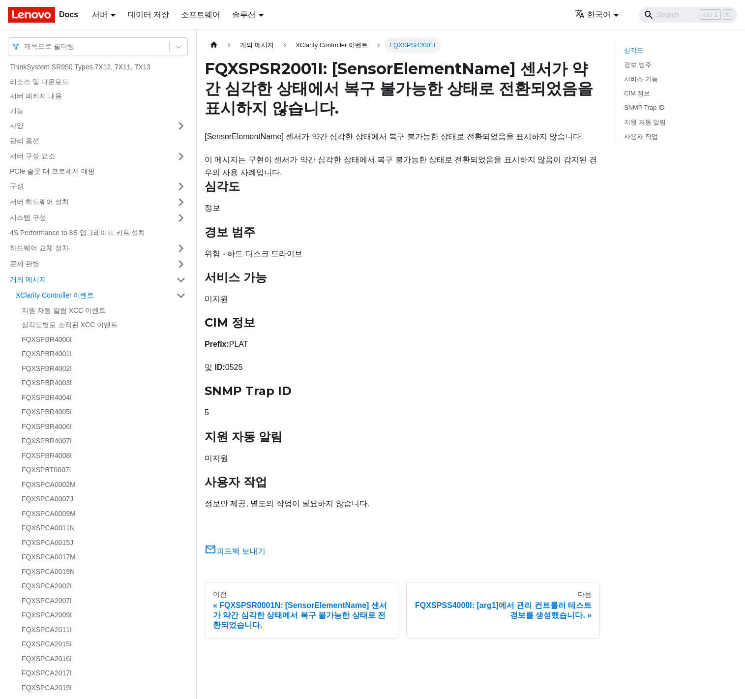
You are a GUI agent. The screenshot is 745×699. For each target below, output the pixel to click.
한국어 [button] (593, 14)
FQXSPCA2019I (47, 688)
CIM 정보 (637, 93)
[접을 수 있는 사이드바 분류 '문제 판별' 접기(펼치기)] (181, 264)
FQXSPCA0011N (48, 528)
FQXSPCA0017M (49, 557)
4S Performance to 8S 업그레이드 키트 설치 (77, 233)
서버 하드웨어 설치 (39, 202)
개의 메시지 (28, 279)
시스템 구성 (28, 217)
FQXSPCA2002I (47, 586)
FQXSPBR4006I (47, 426)
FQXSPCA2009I (47, 615)
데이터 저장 (148, 14)
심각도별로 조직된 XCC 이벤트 (70, 325)
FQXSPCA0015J (47, 543)
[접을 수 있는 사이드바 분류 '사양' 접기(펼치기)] (181, 126)
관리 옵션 (24, 141)
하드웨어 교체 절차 (39, 248)
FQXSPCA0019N (48, 572)
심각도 (633, 50)
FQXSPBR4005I (47, 412)
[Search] (688, 15)
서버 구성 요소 (32, 156)
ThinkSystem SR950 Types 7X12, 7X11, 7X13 (80, 67)
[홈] (214, 45)
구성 (17, 186)
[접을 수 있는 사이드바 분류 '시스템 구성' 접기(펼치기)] (181, 218)
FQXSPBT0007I (46, 470)
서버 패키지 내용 (36, 96)
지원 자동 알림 (645, 122)
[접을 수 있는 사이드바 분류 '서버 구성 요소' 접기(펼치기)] (181, 156)
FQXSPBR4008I (47, 455)
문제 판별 (24, 264)
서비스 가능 (641, 79)
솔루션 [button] (244, 14)
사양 (17, 125)
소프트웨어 (200, 14)
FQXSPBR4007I (47, 441)
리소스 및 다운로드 (39, 82)
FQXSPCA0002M (49, 484)
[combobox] (25, 46)
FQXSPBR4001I (47, 354)
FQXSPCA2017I (47, 673)
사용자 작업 (641, 136)
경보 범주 (638, 64)
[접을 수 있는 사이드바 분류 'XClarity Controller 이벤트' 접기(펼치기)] (181, 296)
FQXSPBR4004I (47, 397)
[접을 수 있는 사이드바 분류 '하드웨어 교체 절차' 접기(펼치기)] (181, 248)
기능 (17, 111)
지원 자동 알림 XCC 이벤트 (64, 310)
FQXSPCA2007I (47, 601)
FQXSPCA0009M (49, 513)
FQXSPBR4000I (47, 339)
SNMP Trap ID (644, 107)
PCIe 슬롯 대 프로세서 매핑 (52, 171)
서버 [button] (100, 14)
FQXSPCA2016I (47, 659)
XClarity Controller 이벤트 (55, 295)
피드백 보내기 (235, 551)
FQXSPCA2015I (47, 644)
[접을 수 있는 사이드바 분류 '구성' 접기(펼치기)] (181, 186)
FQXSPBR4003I (47, 383)
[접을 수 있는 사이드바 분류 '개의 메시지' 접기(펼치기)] (181, 280)
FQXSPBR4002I (47, 368)
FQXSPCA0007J (47, 499)
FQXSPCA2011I (47, 630)
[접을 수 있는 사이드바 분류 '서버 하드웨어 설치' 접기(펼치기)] (181, 202)
